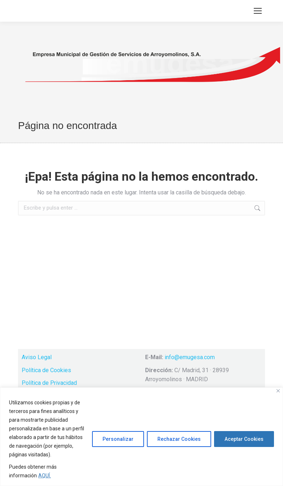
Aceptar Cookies (244, 439)
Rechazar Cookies (179, 439)
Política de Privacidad (49, 382)
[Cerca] (278, 390)
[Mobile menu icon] (258, 11)
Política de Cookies (46, 370)
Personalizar (118, 439)
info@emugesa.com (190, 357)
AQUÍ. (44, 475)
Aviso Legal (37, 357)
